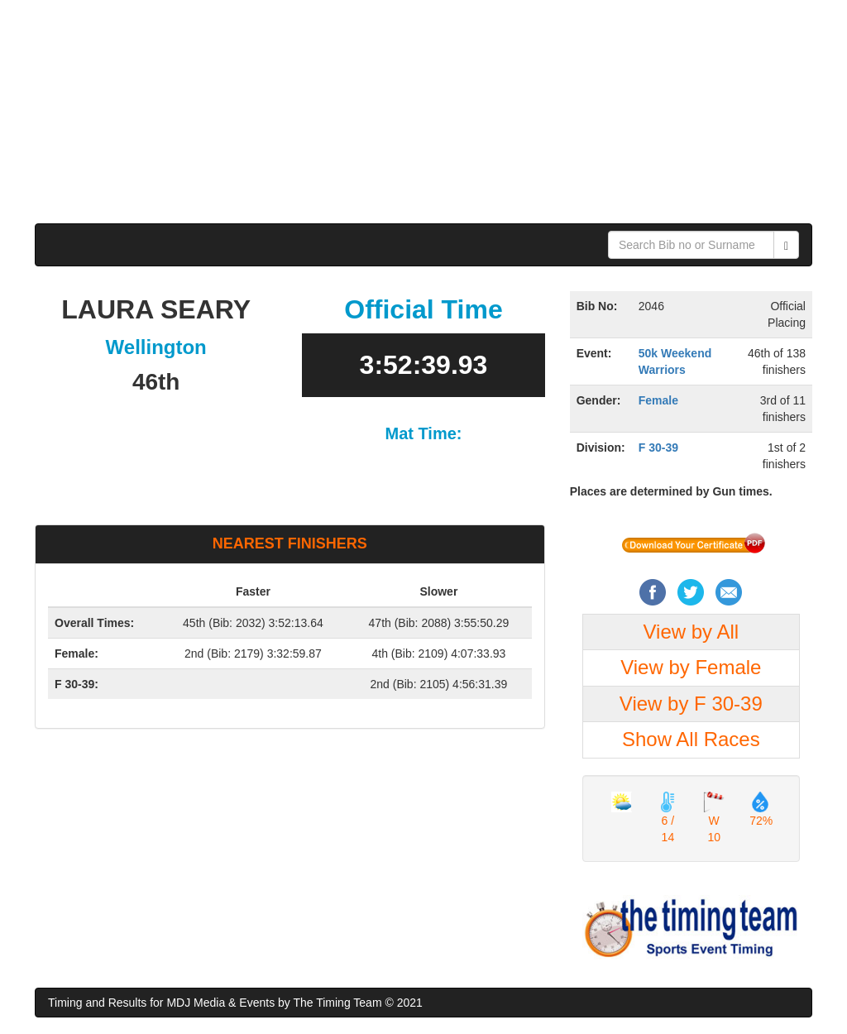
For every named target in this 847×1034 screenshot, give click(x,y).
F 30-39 (658, 447)
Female (658, 400)
